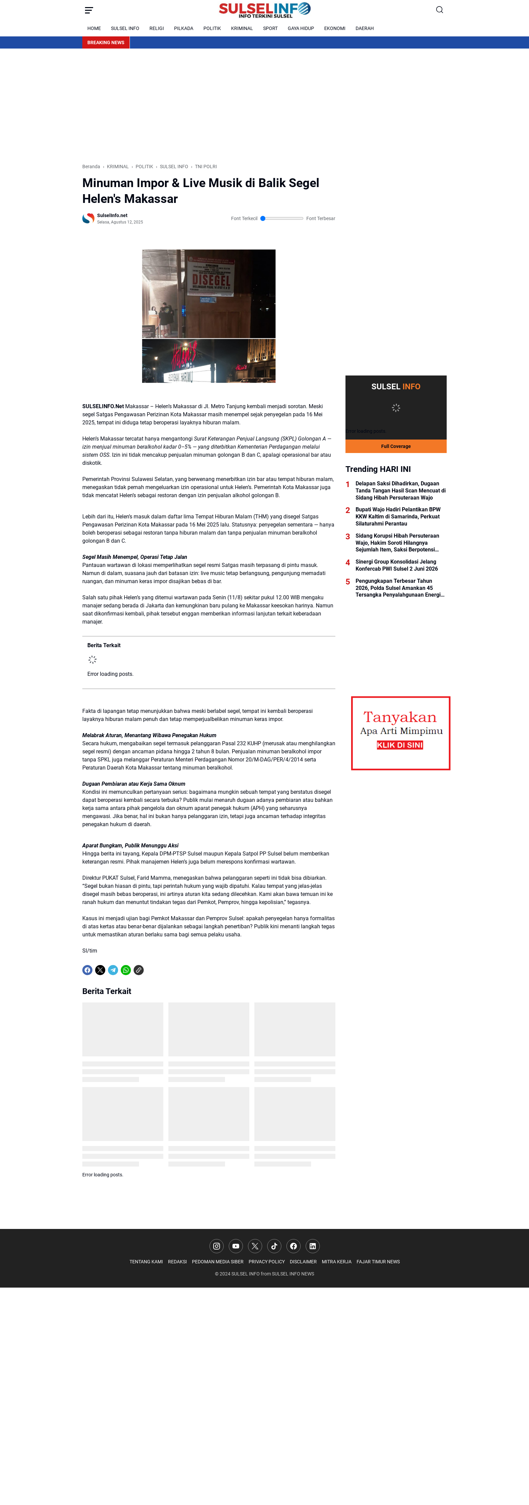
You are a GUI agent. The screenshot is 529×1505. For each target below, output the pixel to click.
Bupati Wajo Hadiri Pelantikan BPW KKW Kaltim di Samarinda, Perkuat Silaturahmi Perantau (398, 516)
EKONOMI (334, 28)
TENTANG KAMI (146, 1261)
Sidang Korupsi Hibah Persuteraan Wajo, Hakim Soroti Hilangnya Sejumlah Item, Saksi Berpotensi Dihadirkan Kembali (397, 543)
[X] (100, 970)
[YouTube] (236, 1246)
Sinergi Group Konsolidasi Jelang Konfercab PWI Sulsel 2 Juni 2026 (397, 565)
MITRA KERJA (337, 1261)
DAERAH (365, 28)
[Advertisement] (264, 106)
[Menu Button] (89, 10)
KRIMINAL (242, 28)
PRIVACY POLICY (267, 1261)
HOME (94, 28)
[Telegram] (113, 970)
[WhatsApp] (126, 970)
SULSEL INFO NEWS (293, 1273)
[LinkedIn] (313, 1246)
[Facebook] (87, 970)
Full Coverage (396, 446)
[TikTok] (274, 1246)
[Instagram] (217, 1246)
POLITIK (212, 28)
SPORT (270, 28)
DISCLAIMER (303, 1261)
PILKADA (183, 28)
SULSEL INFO (125, 28)
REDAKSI (177, 1261)
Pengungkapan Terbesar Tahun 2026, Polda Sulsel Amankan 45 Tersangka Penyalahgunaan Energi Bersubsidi (398, 588)
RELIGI (156, 28)
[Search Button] (440, 10)
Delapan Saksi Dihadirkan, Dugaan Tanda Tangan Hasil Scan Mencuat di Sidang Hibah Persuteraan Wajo (401, 490)
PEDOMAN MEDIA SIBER (218, 1261)
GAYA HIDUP (301, 28)
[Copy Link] (139, 970)
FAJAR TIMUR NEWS (378, 1261)
